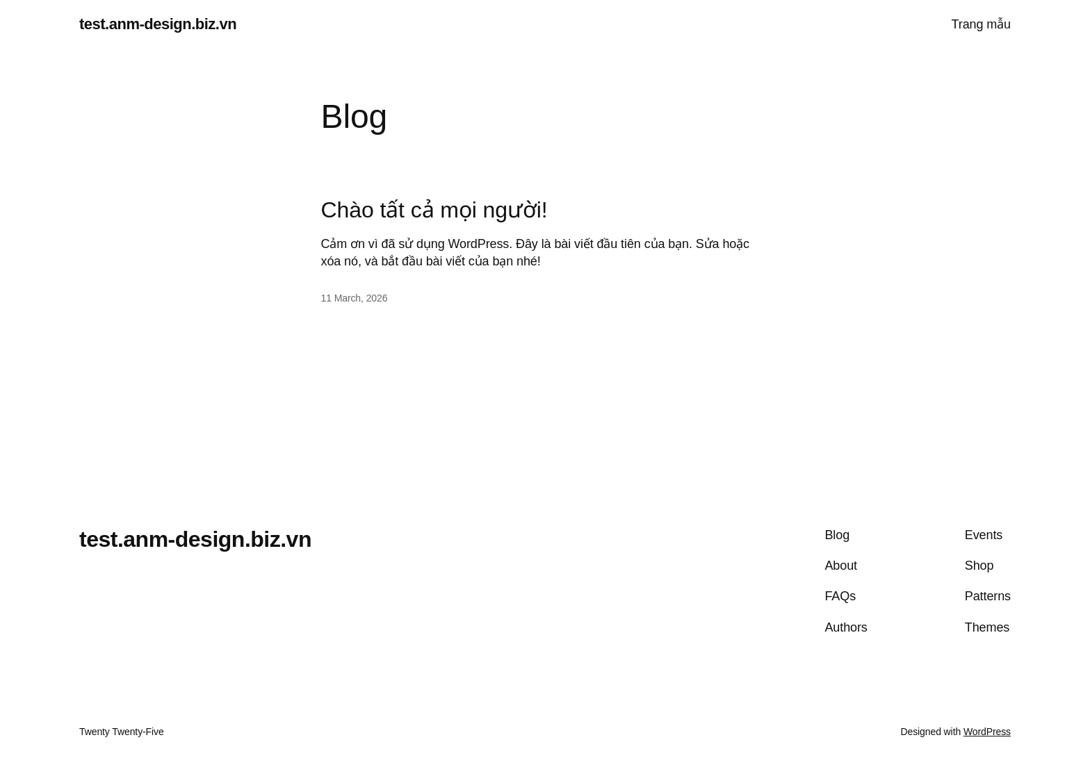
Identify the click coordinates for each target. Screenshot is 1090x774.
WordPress (987, 731)
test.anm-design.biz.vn (157, 24)
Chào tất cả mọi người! (434, 209)
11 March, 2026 (354, 298)
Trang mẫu (981, 24)
